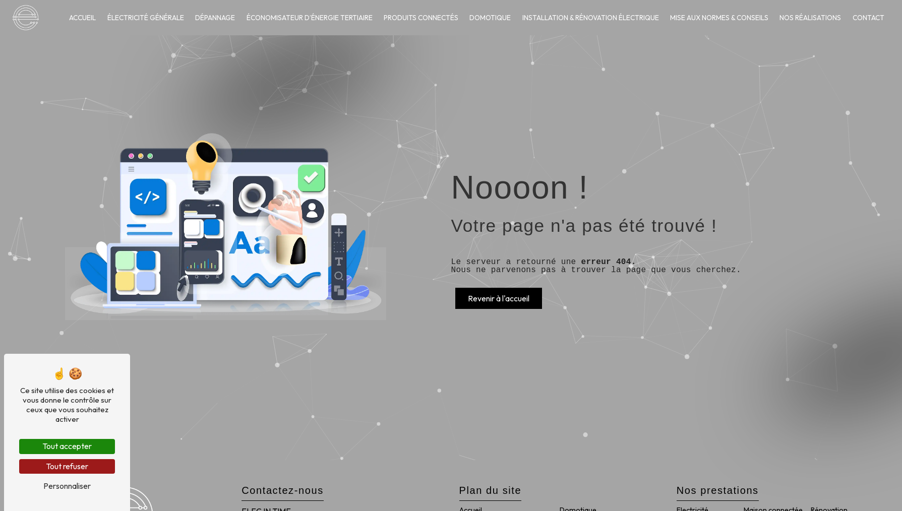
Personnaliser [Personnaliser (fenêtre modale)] (67, 486)
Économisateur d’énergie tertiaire (310, 17)
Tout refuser (67, 466)
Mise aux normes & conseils (719, 17)
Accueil (82, 17)
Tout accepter (67, 446)
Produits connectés (421, 17)
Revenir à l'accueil (498, 298)
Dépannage (215, 17)
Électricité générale (145, 17)
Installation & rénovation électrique (590, 17)
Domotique (490, 17)
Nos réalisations (810, 17)
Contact (868, 17)
